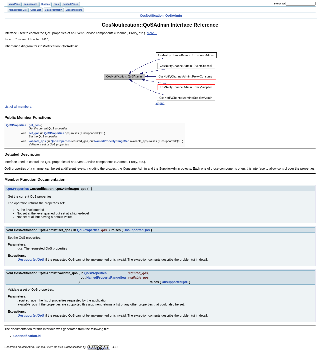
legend (160, 103)
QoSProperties (16, 125)
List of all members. (18, 107)
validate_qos (37, 141)
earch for (279, 3)
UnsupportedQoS (137, 230)
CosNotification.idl (27, 336)
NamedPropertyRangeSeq (111, 141)
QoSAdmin (173, 15)
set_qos (34, 133)
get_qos (34, 125)
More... (152, 33)
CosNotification (152, 15)
